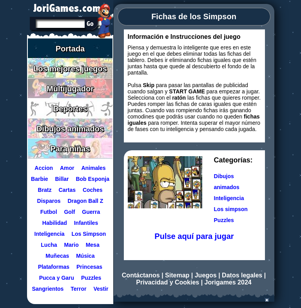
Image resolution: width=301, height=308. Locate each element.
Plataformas (53, 267)
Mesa (92, 245)
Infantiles (86, 223)
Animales (93, 168)
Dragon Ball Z (85, 201)
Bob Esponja (92, 179)
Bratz (44, 190)
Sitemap (177, 275)
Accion (43, 168)
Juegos (206, 275)
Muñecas (57, 256)
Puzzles (91, 278)
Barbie (39, 179)
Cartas (67, 190)
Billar (62, 179)
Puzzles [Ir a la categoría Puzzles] (224, 220)
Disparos (48, 201)
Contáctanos (141, 275)
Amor (67, 168)
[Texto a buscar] (59, 24)
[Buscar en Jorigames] (90, 23)
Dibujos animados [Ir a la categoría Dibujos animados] (226, 181)
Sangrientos (47, 289)
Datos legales (242, 275)
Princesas (89, 267)
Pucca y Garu (56, 278)
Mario (71, 245)
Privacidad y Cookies (167, 282)
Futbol (48, 212)
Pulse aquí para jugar (194, 236)
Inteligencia (49, 234)
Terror (78, 289)
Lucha (49, 245)
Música (85, 256)
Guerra (91, 212)
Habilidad (54, 223)
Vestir (100, 289)
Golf (69, 212)
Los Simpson (88, 234)
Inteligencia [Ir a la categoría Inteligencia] (229, 198)
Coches (92, 190)
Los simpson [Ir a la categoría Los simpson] (231, 209)
